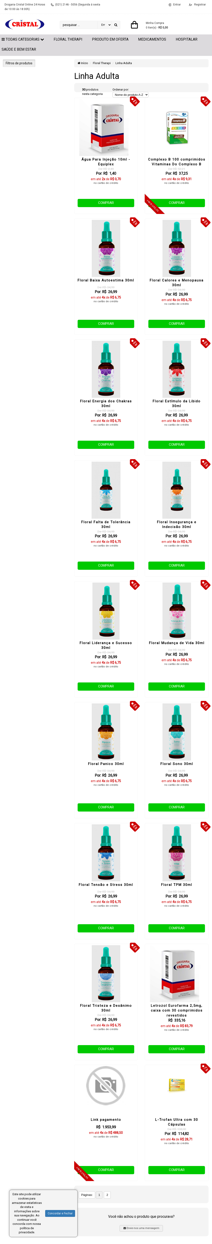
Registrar (200, 4)
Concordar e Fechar (60, 1213)
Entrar (177, 4)
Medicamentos (152, 39)
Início (83, 63)
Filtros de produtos (19, 63)
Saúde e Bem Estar (19, 49)
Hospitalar (186, 39)
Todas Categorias (23, 39)
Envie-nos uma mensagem (141, 1228)
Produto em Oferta (110, 39)
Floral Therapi (68, 39)
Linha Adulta (123, 63)
